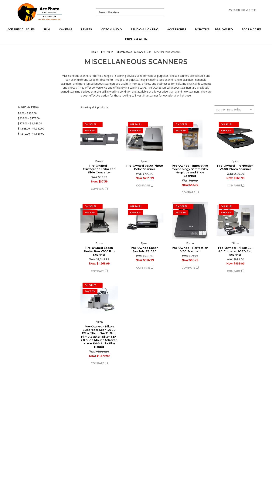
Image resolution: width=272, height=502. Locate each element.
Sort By (221, 109)
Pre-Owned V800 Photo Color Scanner (144, 167)
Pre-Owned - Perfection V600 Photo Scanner (235, 167)
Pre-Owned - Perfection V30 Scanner (190, 249)
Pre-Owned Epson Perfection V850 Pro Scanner (99, 251)
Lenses (88, 29)
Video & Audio (113, 29)
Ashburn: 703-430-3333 (242, 10)
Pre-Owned (225, 29)
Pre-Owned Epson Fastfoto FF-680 (144, 249)
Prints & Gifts (136, 39)
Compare (99, 189)
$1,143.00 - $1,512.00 (31, 128)
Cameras (67, 29)
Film (48, 29)
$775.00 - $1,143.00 (30, 123)
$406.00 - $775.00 (29, 118)
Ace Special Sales (22, 29)
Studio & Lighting (146, 29)
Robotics (202, 29)
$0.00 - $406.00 (27, 113)
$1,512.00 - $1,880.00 (31, 133)
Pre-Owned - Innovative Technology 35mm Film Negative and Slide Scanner (190, 171)
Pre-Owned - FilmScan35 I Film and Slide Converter (99, 169)
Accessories (178, 29)
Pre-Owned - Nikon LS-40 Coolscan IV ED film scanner (235, 251)
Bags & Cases (253, 29)
